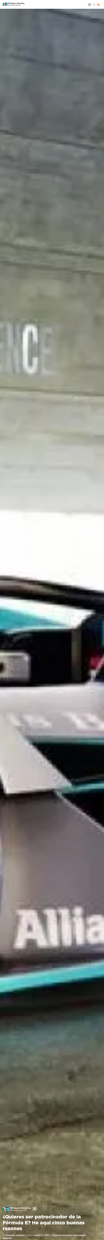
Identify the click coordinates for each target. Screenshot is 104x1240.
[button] (98, 5)
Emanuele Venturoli (15, 1235)
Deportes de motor (62, 1235)
